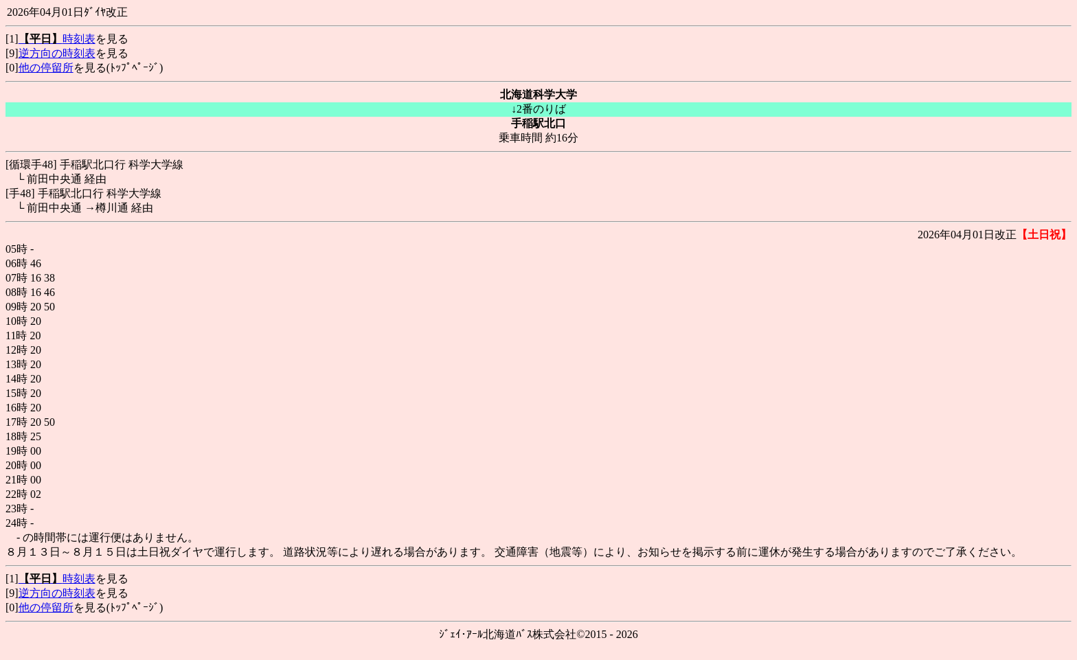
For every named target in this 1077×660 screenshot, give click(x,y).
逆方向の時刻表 (57, 53)
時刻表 (57, 39)
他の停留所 (46, 67)
